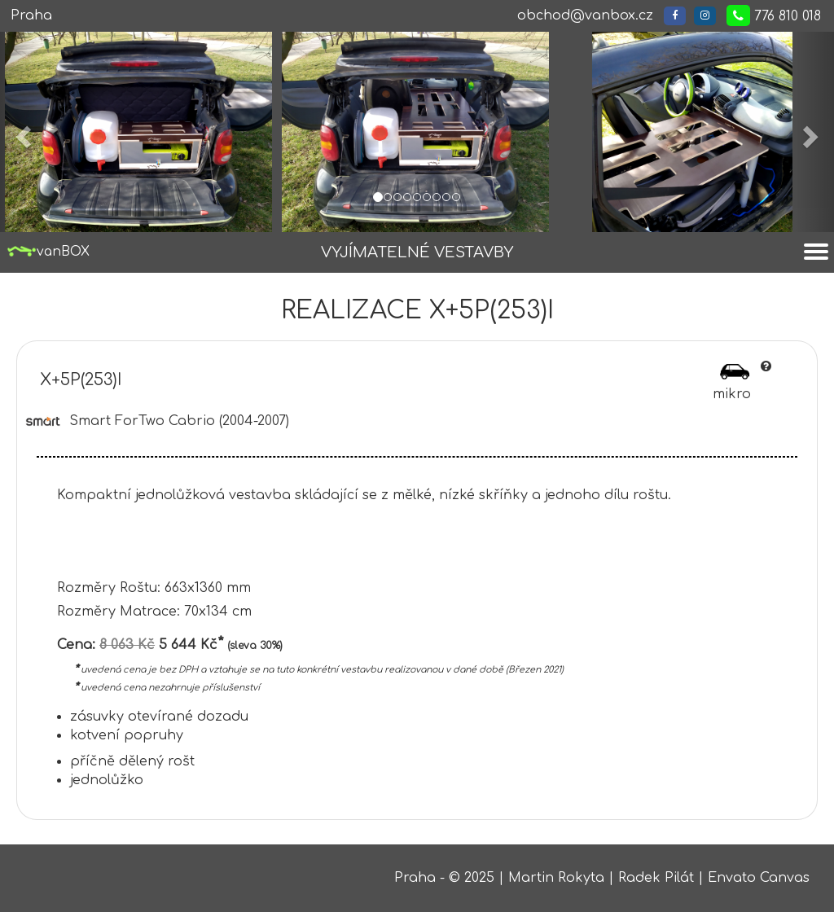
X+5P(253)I (81, 379)
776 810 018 (773, 15)
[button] (21, 132)
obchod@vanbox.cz (585, 15)
